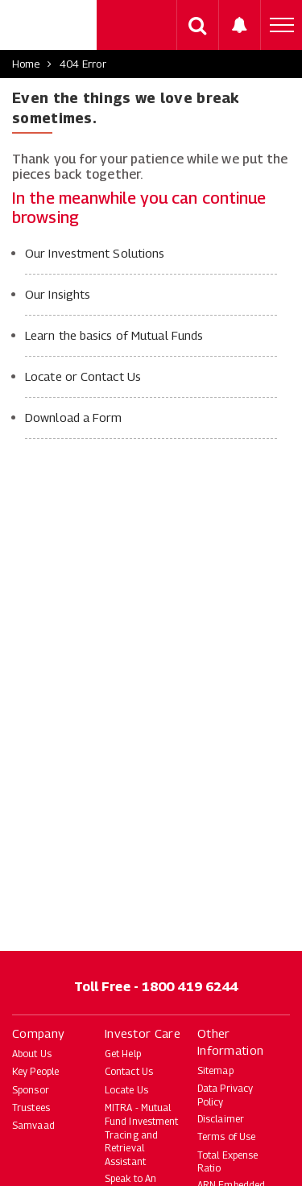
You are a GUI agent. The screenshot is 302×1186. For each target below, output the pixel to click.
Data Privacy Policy (225, 1095)
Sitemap (215, 1070)
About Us (32, 1054)
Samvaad (33, 1125)
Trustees (31, 1107)
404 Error (83, 63)
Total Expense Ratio (227, 1162)
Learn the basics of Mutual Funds (114, 335)
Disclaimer (220, 1119)
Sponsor (30, 1090)
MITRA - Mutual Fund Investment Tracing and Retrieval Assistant (142, 1134)
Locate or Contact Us (83, 376)
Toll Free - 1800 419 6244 (156, 986)
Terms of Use (226, 1136)
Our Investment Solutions (94, 253)
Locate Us (126, 1090)
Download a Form (73, 417)
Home (25, 63)
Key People (35, 1071)
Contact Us (129, 1071)
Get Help (123, 1054)
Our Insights (57, 294)
